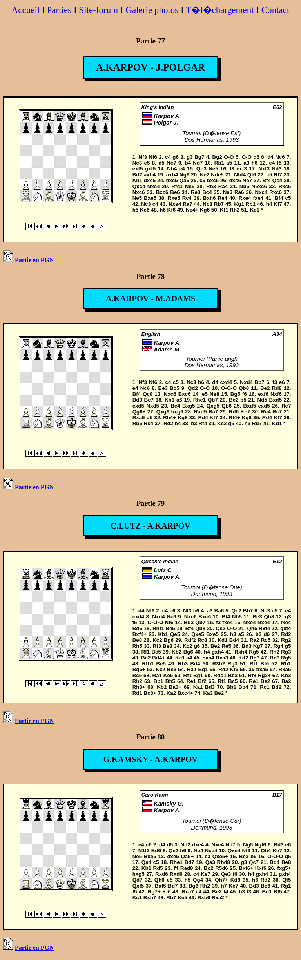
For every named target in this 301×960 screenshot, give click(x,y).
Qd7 (137, 880)
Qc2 (236, 611)
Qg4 (198, 880)
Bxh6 (209, 198)
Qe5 (175, 634)
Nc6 (280, 157)
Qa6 (184, 180)
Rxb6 (204, 897)
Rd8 (277, 388)
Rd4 (203, 417)
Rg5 (254, 652)
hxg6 (177, 412)
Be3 (163, 388)
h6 (255, 163)
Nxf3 (264, 169)
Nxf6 (276, 394)
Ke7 (277, 850)
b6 (201, 382)
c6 (202, 180)
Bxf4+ (139, 634)
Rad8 (186, 868)
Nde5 (217, 175)
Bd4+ (158, 658)
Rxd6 (161, 874)
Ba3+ (175, 687)
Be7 (149, 400)
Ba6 (219, 611)
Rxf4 (264, 628)
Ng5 (248, 845)
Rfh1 (148, 664)
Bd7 (189, 862)
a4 (189, 658)
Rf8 (252, 675)
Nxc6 (138, 192)
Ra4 (223, 186)
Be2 (265, 388)
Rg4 (278, 646)
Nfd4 (240, 175)
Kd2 (243, 658)
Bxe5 (150, 198)
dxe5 (173, 856)
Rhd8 (223, 862)
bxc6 (213, 180)
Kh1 (137, 180)
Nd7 (198, 163)
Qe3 (226, 874)
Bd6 (137, 628)
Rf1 (145, 652)
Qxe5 (197, 634)
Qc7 (254, 862)
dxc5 (150, 180)
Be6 (175, 192)
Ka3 (207, 693)
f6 (244, 394)
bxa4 (208, 658)
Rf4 (203, 423)
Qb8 (244, 388)
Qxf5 (138, 886)
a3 (246, 163)
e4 (272, 163)
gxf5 (150, 169)
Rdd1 (219, 675)
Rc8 (202, 640)
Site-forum (98, 10)
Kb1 (169, 400)
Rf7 (278, 175)
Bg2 (217, 157)
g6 (175, 157)
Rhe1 (199, 400)
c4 (168, 157)
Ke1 (254, 210)
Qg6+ (139, 412)
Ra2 (254, 640)
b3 (194, 423)
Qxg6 (162, 412)
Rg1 (286, 886)
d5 (161, 163)
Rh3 (183, 664)
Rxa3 (222, 658)
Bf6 (265, 664)
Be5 (170, 628)
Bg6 (169, 640)
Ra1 (191, 669)
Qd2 (193, 388)
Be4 (175, 406)
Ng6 (184, 175)
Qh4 (266, 850)
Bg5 (235, 394)
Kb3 (286, 675)
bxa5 (262, 669)
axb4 (150, 175)
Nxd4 (246, 382)
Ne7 (171, 163)
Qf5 (286, 880)
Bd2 (137, 175)
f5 (279, 163)
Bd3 (137, 400)
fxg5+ (284, 868)
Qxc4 (138, 186)
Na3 (227, 192)
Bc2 (233, 400)
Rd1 (137, 693)
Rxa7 (187, 892)
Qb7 (213, 400)
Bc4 (207, 192)
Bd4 (234, 640)
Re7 (286, 406)
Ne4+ (192, 210)
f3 (232, 169)
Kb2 (176, 652)
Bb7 (260, 382)
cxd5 (138, 406)
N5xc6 (259, 186)
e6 (282, 382)
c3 (207, 856)
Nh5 (237, 616)
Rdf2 (190, 640)
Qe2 (220, 628)
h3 (248, 423)
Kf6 (171, 210)
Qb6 (226, 406)
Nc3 (137, 163)
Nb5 (244, 186)
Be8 (137, 640)
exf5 (137, 169)
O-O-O (229, 388)
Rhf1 (158, 628)
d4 (270, 157)
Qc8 (147, 394)
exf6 (263, 394)
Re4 (222, 198)
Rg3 (286, 652)
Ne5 (213, 169)
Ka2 (171, 693)
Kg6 (205, 210)
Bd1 (267, 892)
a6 (179, 400)
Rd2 (168, 423)
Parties (59, 10)
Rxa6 (138, 417)
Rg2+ (264, 675)
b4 (188, 163)
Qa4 (146, 862)
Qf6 (251, 175)
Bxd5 (275, 400)
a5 (229, 163)
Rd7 (257, 423)
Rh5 (137, 646)
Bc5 (174, 388)
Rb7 (219, 204)
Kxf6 (261, 868)
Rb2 (251, 204)
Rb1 (219, 163)
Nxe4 (175, 204)
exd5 (264, 406)
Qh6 (159, 880)
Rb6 (137, 423)
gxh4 (218, 652)
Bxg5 (188, 406)
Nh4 (172, 169)
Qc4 (277, 180)
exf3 (241, 169)
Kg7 (258, 646)
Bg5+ (138, 669)
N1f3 (144, 850)
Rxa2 (218, 897)
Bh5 (170, 681)
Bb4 (243, 687)
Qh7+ (221, 880)
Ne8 (214, 394)
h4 (269, 204)
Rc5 (265, 640)
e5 (147, 163)
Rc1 (264, 687)
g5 (231, 423)
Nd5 (262, 400)
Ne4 (198, 850)
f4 (176, 868)
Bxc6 (162, 192)
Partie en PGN (28, 260)
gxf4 (285, 628)
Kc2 (222, 423)
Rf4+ (234, 417)
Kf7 (278, 204)
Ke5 (168, 675)
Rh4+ (169, 417)
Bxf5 (160, 886)
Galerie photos (151, 10)
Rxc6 (284, 186)
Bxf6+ (246, 868)
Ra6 (239, 192)
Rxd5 (200, 412)
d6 (256, 157)
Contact (275, 10)
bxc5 (172, 180)
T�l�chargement (220, 10)
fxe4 (258, 198)
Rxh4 (240, 652)
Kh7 (245, 412)
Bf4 (266, 180)
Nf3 (142, 157)
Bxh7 (149, 897)
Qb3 (201, 169)
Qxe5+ (220, 856)
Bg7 (199, 157)
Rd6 (234, 412)
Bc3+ (150, 693)
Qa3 (210, 862)
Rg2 (286, 640)
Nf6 (153, 157)
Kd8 (235, 880)
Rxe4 (245, 198)
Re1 (191, 681)
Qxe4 (234, 850)
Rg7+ (154, 892)
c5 (269, 175)
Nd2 (185, 845)
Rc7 (277, 412)
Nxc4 (153, 186)
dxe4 (198, 845)
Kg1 (239, 204)
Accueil (26, 10)
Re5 (226, 646)
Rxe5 (174, 198)
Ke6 (144, 210)
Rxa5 (285, 669)
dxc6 (235, 180)
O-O (229, 157)
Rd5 (158, 868)
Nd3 (276, 169)
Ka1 (198, 687)
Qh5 (252, 628)
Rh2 (234, 210)
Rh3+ (138, 687)
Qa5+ (187, 856)
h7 (224, 886)
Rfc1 (177, 186)
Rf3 (157, 646)
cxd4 (226, 382)
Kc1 (180, 658)
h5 (135, 210)
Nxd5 (152, 406)
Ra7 (187, 204)
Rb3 (211, 186)
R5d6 (221, 868)
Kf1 (224, 210)
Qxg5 (213, 406)
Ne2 (204, 175)
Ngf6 (260, 845)
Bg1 (203, 669)
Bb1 (158, 681)
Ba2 (286, 681)
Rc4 (187, 198)
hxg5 (138, 874)
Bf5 (278, 892)
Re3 (195, 192)
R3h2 (218, 664)
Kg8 (182, 417)
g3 (190, 157)
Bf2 (202, 681)
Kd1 (277, 423)
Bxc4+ (185, 693)
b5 (243, 400)
